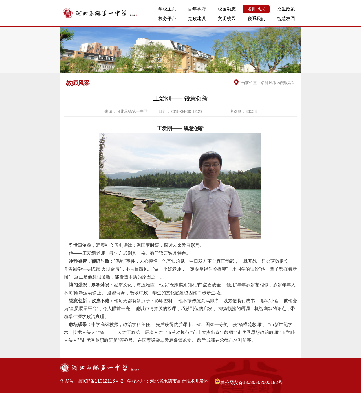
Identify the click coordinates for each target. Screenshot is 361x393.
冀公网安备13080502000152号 (249, 381)
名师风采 (256, 9)
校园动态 (227, 9)
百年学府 (197, 9)
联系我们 (256, 18)
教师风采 (287, 82)
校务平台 (167, 18)
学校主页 (167, 9)
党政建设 (197, 18)
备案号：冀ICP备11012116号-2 (91, 381)
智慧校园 (286, 18)
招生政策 (286, 9)
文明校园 (227, 18)
